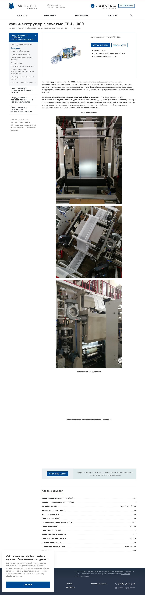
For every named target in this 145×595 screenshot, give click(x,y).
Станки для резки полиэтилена (22, 66)
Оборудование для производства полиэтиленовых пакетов (22, 37)
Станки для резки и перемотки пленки (22, 78)
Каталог (22, 15)
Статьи (69, 584)
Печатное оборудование (20, 51)
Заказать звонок (126, 6)
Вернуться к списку (17, 559)
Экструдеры (15, 48)
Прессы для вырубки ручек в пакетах (21, 59)
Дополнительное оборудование (23, 82)
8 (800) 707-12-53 (106, 5)
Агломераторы (16, 63)
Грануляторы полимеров (20, 54)
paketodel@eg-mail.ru (126, 588)
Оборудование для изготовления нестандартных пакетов (21, 109)
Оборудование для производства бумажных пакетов (21, 90)
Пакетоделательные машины (22, 45)
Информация (82, 15)
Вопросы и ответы (99, 584)
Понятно (28, 584)
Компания (50, 15)
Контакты (113, 15)
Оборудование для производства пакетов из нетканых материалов (22, 100)
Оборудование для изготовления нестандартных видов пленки (22, 71)
